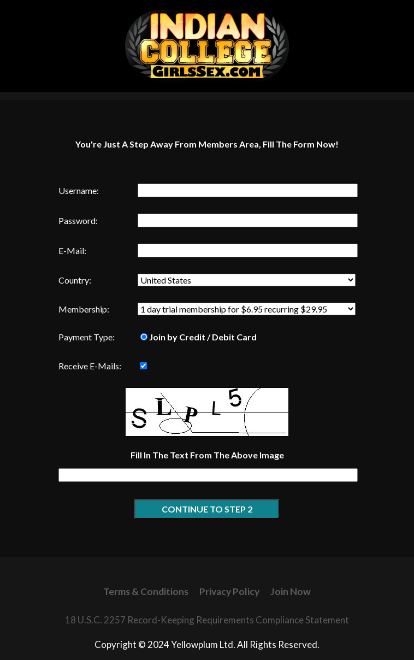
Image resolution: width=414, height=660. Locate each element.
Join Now (290, 591)
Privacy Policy (229, 591)
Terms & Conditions (145, 591)
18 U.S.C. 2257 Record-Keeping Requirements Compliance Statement (207, 620)
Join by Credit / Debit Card (198, 336)
